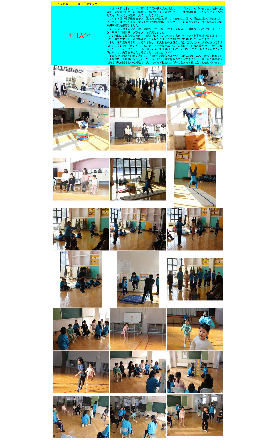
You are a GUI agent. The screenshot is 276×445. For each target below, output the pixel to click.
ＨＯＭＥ (62, 3)
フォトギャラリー (86, 3)
